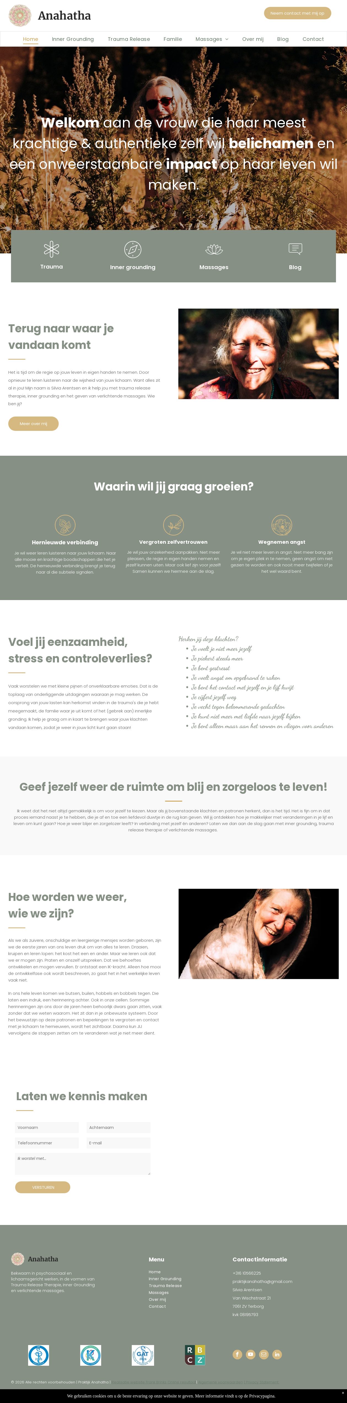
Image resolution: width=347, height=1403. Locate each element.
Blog (295, 267)
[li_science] (52, 259)
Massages (214, 267)
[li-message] (295, 259)
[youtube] (250, 1355)
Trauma (51, 266)
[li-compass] (133, 259)
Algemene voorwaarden (220, 1382)
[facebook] (237, 1355)
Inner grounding (132, 267)
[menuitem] (30, 39)
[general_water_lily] (214, 259)
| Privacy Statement (261, 1382)
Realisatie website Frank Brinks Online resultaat (154, 1382)
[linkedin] (277, 1355)
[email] (264, 1355)
